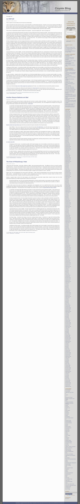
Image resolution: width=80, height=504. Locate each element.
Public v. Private (68, 465)
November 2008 (68, 323)
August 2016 (67, 207)
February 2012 (67, 275)
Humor (66, 436)
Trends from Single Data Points (70, 485)
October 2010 (67, 295)
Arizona (66, 394)
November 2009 (68, 308)
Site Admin (67, 498)
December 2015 (68, 217)
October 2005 (67, 370)
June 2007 (67, 345)
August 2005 (67, 372)
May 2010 (67, 301)
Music (66, 452)
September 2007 (68, 341)
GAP (18, 92)
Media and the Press (68, 447)
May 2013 (67, 256)
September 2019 (68, 161)
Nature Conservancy (29, 232)
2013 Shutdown (68, 389)
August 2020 (67, 150)
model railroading (68, 450)
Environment (67, 416)
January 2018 (67, 186)
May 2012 (67, 271)
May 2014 (67, 241)
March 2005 (67, 378)
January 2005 (67, 381)
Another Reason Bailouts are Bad (17, 97)
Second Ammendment (69, 472)
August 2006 (67, 357)
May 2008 (67, 331)
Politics (66, 460)
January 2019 (67, 171)
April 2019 (67, 167)
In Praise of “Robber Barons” (70, 90)
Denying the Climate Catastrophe (68, 56)
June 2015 (67, 225)
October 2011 (67, 280)
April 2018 (67, 182)
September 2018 (68, 176)
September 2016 (68, 206)
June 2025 (67, 121)
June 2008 (67, 330)
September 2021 (68, 135)
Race (66, 466)
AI (65, 393)
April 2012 (67, 272)
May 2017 (67, 196)
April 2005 (67, 377)
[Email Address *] (71, 32)
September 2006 (68, 356)
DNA (11, 92)
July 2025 (67, 120)
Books (66, 400)
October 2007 (67, 340)
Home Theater (67, 435)
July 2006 (67, 358)
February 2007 (67, 350)
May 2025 (67, 122)
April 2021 (67, 141)
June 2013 (67, 255)
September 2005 (68, 371)
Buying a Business (68, 75)
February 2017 (67, 200)
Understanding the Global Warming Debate (69, 63)
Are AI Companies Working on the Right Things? (70, 51)
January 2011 (67, 291)
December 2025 (68, 114)
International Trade (68, 442)
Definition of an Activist (69, 82)
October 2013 (67, 250)
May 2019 (67, 166)
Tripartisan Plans (68, 486)
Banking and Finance (68, 397)
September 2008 (68, 326)
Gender (66, 425)
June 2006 (67, 360)
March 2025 (67, 125)
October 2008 (67, 325)
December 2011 (68, 277)
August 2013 (67, 252)
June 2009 (67, 315)
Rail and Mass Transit (69, 467)
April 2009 (67, 317)
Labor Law (67, 445)
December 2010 (68, 292)
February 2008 (67, 335)
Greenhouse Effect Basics (69, 57)
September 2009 (68, 311)
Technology (67, 477)
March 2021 (67, 142)
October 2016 (67, 205)
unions (36, 156)
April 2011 (67, 287)
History (66, 432)
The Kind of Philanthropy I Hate (16, 161)
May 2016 (67, 211)
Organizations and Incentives (70, 455)
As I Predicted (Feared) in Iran (70, 48)
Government (12, 233)
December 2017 (68, 187)
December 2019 (68, 157)
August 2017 (67, 192)
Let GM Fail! (10, 19)
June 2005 (67, 375)
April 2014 (67, 242)
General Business (13, 93)
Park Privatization (23, 13)
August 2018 (67, 177)
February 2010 (67, 305)
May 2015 (67, 226)
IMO (24, 232)
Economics (67, 412)
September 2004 (68, 386)
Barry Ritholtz (10, 156)
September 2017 (68, 191)
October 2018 (67, 175)
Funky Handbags (68, 85)
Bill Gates (10, 232)
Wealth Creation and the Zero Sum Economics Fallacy (70, 104)
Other (66, 456)
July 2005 (67, 373)
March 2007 (67, 348)
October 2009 (67, 310)
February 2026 (67, 111)
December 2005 (68, 367)
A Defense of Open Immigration (70, 72)
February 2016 (67, 215)
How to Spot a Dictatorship (69, 88)
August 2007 (67, 342)
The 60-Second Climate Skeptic (70, 100)
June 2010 (67, 300)
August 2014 (67, 237)
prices (33, 92)
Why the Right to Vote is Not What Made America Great (70, 106)
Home (7, 13)
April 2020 (67, 152)
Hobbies (66, 434)
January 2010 (67, 306)
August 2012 (67, 267)
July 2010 (67, 298)
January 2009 (67, 321)
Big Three (19, 156)
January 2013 (67, 261)
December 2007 (68, 337)
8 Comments (19, 157)
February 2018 (67, 185)
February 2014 (67, 245)
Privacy (66, 461)
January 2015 (67, 231)
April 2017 (67, 197)
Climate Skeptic (13, 13)
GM (22, 92)
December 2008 (68, 322)
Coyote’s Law (67, 81)
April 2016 (67, 212)
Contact (39, 13)
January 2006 (67, 366)
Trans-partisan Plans (68, 481)
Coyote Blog (63, 8)
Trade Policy (67, 480)
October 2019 (67, 160)
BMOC (18, 13)
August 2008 (67, 327)
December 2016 (68, 202)
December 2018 (68, 172)
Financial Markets (68, 421)
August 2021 (67, 136)
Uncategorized (67, 487)
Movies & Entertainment (69, 451)
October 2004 (67, 385)
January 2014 (67, 246)
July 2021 (67, 137)
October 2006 (67, 355)
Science (66, 471)
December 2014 (68, 232)
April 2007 (67, 347)
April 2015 (67, 227)
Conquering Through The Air (70, 47)
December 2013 (68, 247)
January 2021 (67, 145)
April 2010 (67, 302)
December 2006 (68, 352)
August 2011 (67, 282)
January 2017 (67, 201)
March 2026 (67, 110)
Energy (66, 415)
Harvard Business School (27, 92)
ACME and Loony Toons (69, 392)
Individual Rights (68, 440)
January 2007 (67, 351)
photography (67, 457)
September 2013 (68, 251)
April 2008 (67, 332)
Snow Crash (35, 88)
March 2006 (67, 363)
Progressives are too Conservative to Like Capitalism (70, 94)
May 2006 (67, 361)
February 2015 (67, 230)
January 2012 (67, 276)
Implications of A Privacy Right (70, 89)
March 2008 (67, 333)
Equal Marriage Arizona (69, 417)
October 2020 (67, 147)
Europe (13, 92)
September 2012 (68, 266)
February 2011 (67, 290)
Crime (66, 409)
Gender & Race (68, 426)
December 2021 (68, 131)
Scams (66, 470)
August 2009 (67, 312)
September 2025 (68, 117)
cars (9, 92)
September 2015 (68, 221)
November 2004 (68, 383)
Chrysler (24, 156)
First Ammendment (68, 422)
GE (20, 92)
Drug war (66, 411)
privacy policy (68, 41)
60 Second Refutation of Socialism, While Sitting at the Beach (70, 70)
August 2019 (67, 162)
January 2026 (67, 112)
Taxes (66, 476)
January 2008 (67, 336)
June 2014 (67, 240)
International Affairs (68, 441)
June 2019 (67, 165)
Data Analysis (67, 410)
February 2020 (67, 155)
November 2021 (68, 132)
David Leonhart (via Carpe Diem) (12, 124)
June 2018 (67, 180)
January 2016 (67, 216)
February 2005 (67, 380)
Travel (66, 482)
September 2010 (68, 296)
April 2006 (67, 362)
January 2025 (67, 127)
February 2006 (67, 365)
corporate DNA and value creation (49, 187)
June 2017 (67, 195)
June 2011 (67, 285)
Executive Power (68, 420)
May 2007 (67, 346)
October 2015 (67, 220)
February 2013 (67, 260)
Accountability (67, 391)
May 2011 (67, 286)
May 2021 (67, 140)
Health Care (67, 431)
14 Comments (19, 93)
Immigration (67, 437)
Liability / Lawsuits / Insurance (70, 446)
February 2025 (67, 126)
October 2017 (67, 190)
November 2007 (68, 338)
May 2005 (67, 376)
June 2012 (67, 270)
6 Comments (17, 233)
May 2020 (67, 151)
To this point (30, 103)
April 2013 (67, 257)
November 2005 (68, 368)
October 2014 (67, 235)
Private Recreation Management (70, 462)
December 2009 (68, 307)
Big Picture (15, 156)
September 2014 (68, 236)
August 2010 (67, 297)
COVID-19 (67, 406)
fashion (16, 92)
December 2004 (68, 382)
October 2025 (67, 116)
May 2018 (67, 181)
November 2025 (68, 115)
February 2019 (67, 170)
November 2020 (68, 146)
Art (65, 396)
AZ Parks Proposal (32, 13)
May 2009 (67, 316)
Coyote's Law (67, 407)
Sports (66, 475)
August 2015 (67, 222)
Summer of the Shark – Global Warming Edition (70, 61)
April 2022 (67, 130)
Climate (66, 405)
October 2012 (67, 265)
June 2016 (67, 210)
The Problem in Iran (68, 49)
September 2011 (68, 281)
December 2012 (68, 262)
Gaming (66, 424)
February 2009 (67, 320)
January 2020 (67, 156)
